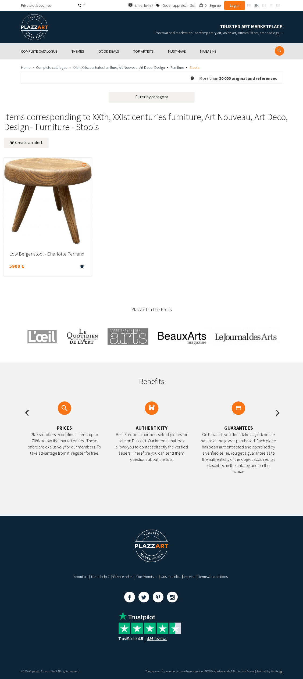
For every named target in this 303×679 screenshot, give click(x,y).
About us (80, 576)
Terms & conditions (213, 576)
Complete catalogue (51, 67)
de (264, 5)
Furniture (177, 67)
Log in (234, 5)
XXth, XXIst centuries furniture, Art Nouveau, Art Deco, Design (119, 67)
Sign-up (215, 5)
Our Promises (146, 576)
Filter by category (151, 96)
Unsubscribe (170, 576)
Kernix (276, 671)
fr (249, 5)
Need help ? (100, 576)
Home (25, 67)
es (278, 5)
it (271, 5)
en (256, 5)
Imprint (189, 576)
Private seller (123, 576)
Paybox (251, 671)
